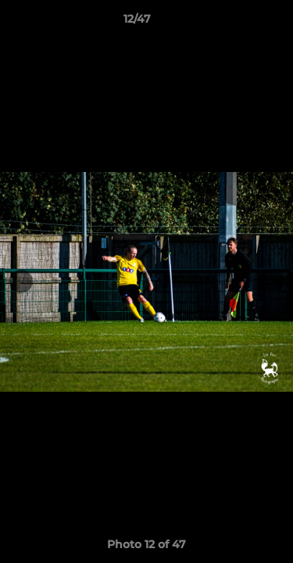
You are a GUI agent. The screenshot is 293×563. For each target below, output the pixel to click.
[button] (236, 23)
